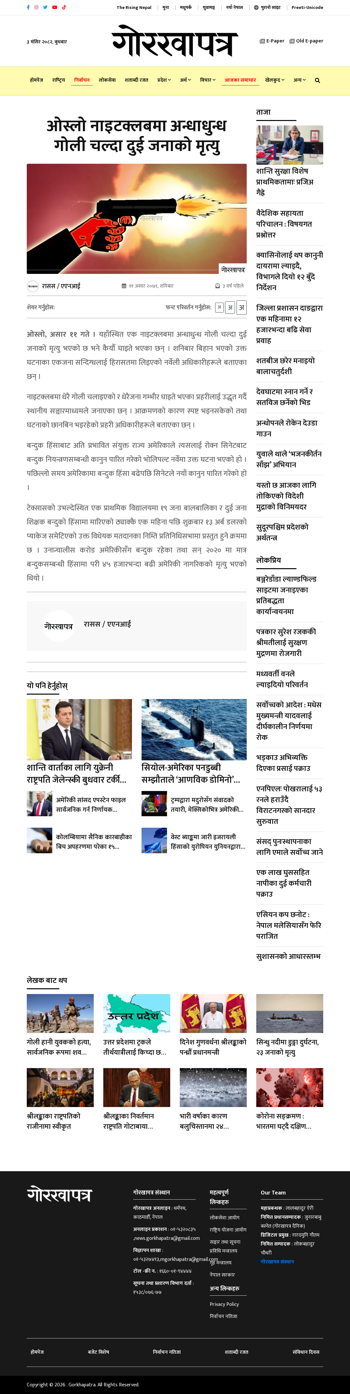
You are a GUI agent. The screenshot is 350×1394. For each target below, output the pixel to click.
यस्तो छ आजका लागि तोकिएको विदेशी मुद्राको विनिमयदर (286, 496)
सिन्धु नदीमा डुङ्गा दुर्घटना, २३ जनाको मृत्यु (287, 1047)
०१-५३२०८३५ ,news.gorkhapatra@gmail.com (166, 1234)
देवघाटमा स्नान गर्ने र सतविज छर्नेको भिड (284, 397)
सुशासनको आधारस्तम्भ (288, 956)
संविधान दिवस (306, 1352)
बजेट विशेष (98, 1352)
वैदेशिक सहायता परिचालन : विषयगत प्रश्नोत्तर (284, 224)
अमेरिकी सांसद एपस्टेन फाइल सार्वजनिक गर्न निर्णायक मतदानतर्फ (90, 811)
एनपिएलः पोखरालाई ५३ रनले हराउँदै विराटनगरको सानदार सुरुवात (289, 805)
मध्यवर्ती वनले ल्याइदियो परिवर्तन (282, 679)
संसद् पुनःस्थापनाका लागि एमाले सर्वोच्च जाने (289, 847)
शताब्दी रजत (136, 80)
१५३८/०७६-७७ (147, 1292)
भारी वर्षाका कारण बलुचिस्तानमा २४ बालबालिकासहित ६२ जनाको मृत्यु (208, 1132)
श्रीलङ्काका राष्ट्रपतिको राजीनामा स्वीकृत (53, 1122)
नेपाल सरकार (222, 1275)
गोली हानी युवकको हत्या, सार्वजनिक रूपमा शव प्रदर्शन (59, 1052)
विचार (207, 80)
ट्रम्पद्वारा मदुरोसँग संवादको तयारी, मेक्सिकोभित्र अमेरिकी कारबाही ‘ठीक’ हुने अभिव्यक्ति (205, 811)
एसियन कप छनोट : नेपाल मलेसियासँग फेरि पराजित (288, 925)
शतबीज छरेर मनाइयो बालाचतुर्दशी (285, 366)
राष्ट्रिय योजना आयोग (228, 1230)
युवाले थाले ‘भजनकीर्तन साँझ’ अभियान (289, 459)
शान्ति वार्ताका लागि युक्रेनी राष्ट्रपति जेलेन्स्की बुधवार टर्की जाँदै (73, 781)
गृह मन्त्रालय (220, 1263)
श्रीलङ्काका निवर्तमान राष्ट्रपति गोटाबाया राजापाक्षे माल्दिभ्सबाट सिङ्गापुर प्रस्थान (131, 1132)
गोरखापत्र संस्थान (277, 1262)
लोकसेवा (107, 80)
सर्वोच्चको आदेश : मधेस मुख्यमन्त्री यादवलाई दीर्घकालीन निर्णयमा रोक (289, 721)
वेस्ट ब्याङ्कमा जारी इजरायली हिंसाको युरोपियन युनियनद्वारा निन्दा (206, 848)
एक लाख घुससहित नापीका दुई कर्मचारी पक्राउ (283, 883)
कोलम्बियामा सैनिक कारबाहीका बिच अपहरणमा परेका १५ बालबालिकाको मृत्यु (94, 848)
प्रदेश (164, 80)
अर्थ (185, 80)
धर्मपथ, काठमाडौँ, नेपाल (159, 1213)
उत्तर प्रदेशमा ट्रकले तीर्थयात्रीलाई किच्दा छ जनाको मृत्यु (132, 1052)
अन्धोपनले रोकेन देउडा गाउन (286, 429)
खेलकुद (274, 80)
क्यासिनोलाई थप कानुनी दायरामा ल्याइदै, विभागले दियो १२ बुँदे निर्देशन (289, 271)
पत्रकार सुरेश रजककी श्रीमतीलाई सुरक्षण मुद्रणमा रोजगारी (286, 643)
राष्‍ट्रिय (58, 80)
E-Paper (272, 41)
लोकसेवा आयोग (224, 1218)
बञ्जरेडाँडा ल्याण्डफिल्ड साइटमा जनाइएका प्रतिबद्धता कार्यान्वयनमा (286, 595)
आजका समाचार (240, 80)
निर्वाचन (82, 80)
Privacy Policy (224, 1304)
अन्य (300, 80)
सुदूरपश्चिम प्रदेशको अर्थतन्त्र (282, 533)
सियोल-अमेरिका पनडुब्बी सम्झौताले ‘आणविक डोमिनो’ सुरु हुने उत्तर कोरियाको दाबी (188, 781)
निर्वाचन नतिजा (223, 1316)
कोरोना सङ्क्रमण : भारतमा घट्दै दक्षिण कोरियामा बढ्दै (281, 1127)
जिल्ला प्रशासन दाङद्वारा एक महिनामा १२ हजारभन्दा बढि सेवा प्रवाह (289, 324)
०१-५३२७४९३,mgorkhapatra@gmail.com (175, 1259)
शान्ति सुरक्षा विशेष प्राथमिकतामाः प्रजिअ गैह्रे (284, 182)
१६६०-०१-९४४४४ (175, 1271)
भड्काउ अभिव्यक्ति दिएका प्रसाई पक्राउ (283, 763)
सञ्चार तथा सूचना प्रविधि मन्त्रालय (225, 1246)
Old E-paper (306, 41)
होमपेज (36, 80)
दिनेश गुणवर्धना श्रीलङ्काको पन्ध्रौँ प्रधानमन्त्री (213, 1047)
